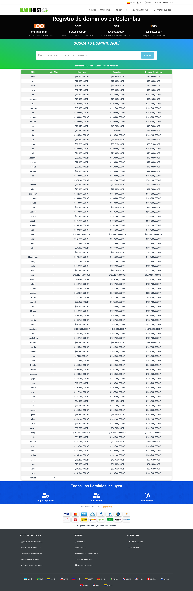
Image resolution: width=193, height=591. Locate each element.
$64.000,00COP (77, 32)
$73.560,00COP (39, 32)
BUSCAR (147, 55)
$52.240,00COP (154, 32)
